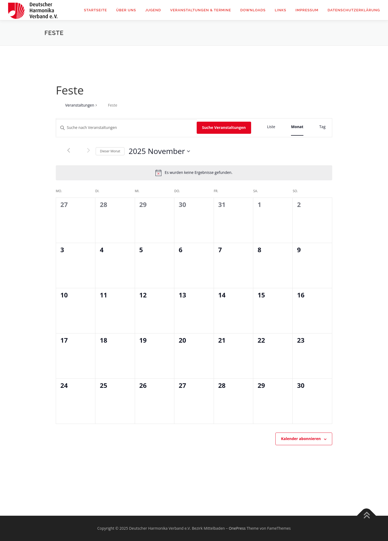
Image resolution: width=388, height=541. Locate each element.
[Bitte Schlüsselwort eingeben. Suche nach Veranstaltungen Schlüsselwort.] (126, 127)
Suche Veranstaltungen (224, 127)
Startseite (95, 10)
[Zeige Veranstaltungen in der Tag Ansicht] (322, 126)
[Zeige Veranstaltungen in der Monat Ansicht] (297, 126)
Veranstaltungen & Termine (200, 10)
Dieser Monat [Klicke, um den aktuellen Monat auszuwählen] (110, 151)
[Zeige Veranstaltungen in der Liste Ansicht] (271, 126)
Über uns (126, 10)
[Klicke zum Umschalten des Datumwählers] (159, 151)
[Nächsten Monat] (88, 150)
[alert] (198, 173)
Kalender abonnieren (301, 438)
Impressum (306, 10)
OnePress (237, 528)
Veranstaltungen (79, 105)
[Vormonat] (68, 150)
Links (280, 10)
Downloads (253, 10)
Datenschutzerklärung (354, 10)
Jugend (153, 10)
